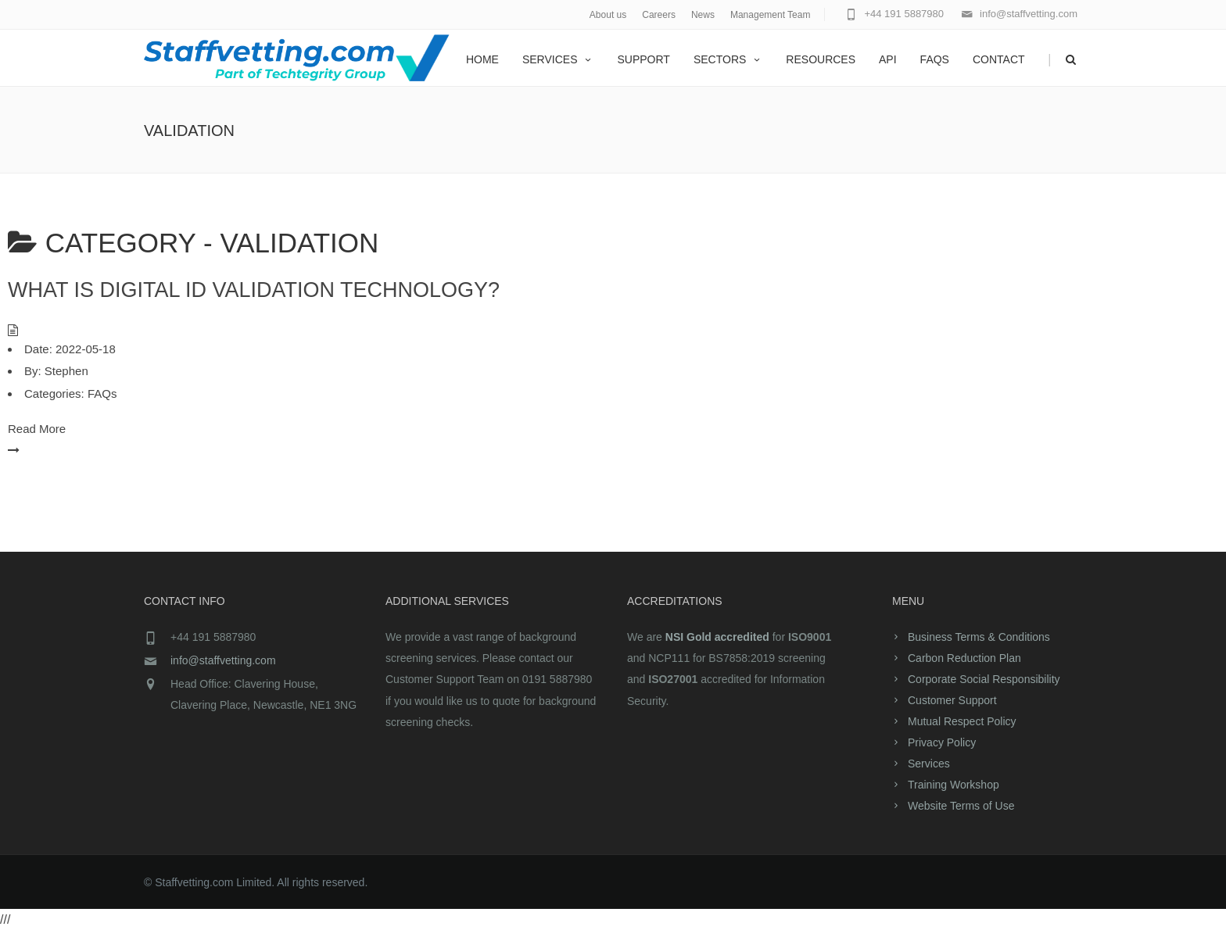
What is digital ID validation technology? (254, 290)
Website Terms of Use (961, 805)
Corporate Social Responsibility (984, 679)
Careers (659, 14)
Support (643, 59)
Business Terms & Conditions (979, 637)
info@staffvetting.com (223, 660)
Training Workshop (953, 784)
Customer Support (952, 700)
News (703, 14)
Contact (999, 59)
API (888, 59)
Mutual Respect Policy (962, 721)
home (482, 59)
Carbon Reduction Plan (964, 658)
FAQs (934, 59)
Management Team (770, 14)
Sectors (728, 59)
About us (608, 14)
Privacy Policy (942, 742)
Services (558, 59)
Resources (820, 59)
